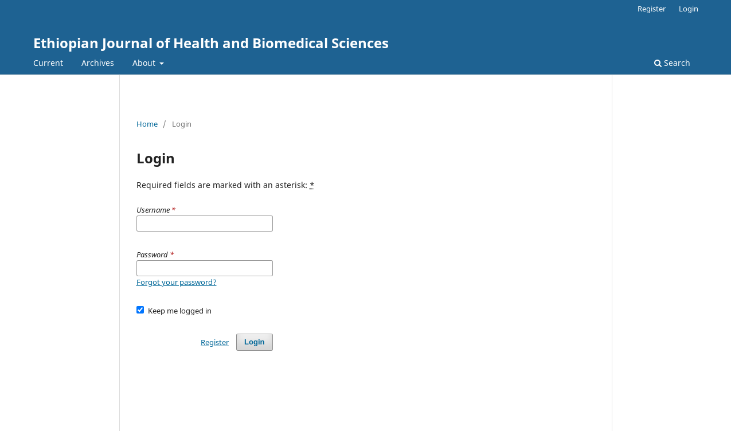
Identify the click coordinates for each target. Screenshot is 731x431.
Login (688, 8)
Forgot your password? (176, 282)
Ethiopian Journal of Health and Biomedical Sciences (211, 42)
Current (48, 62)
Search (672, 62)
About (145, 62)
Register (652, 8)
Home (147, 124)
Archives (97, 62)
